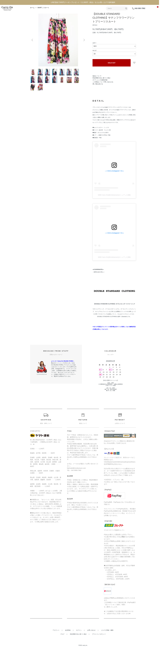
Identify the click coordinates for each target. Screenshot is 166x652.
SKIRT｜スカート (43, 14)
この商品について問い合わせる (103, 89)
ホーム (32, 14)
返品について (97, 82)
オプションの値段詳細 (100, 87)
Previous (33, 46)
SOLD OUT (111, 69)
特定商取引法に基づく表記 (101, 84)
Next (83, 46)
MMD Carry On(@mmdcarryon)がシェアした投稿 (114, 225)
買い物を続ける (98, 91)
